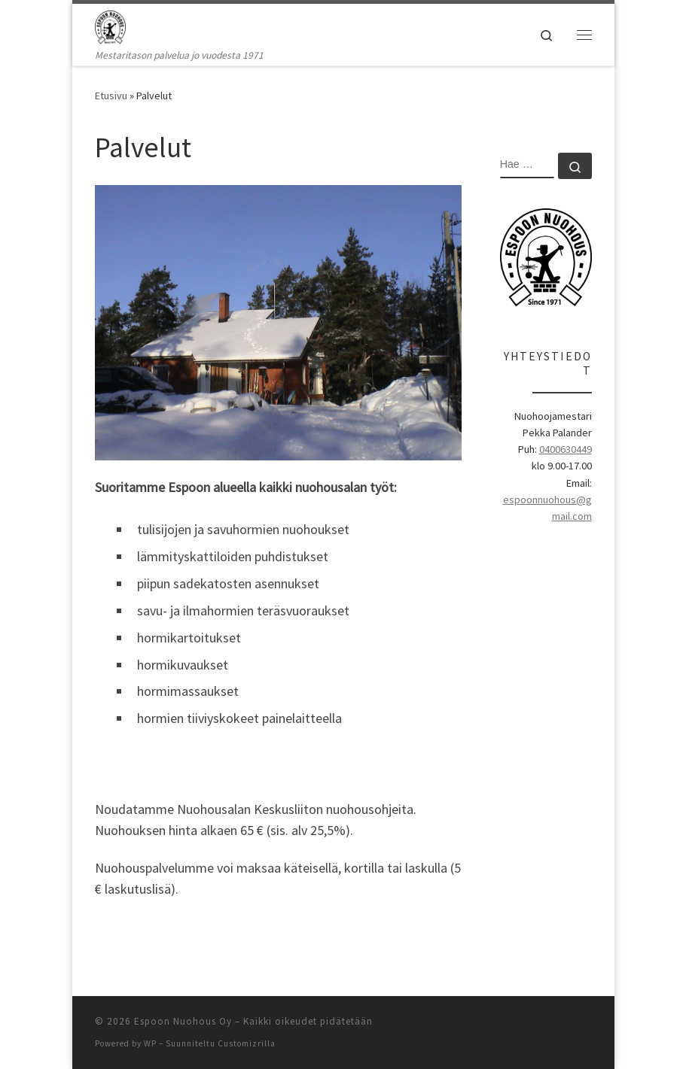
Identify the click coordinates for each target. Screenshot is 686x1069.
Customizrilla (247, 1043)
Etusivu (111, 95)
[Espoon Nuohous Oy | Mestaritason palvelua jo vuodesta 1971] (111, 25)
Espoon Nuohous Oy (183, 1021)
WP (150, 1043)
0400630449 (565, 449)
